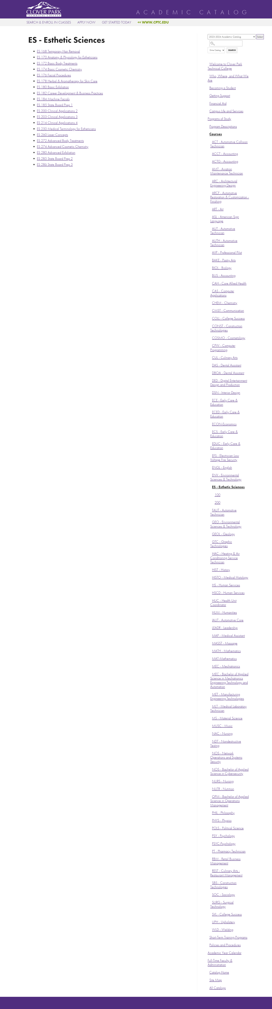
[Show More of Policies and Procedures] (208, 944)
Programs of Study (219, 119)
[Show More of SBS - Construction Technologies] (211, 882)
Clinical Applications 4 (57, 122)
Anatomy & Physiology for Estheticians (67, 57)
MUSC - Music (222, 726)
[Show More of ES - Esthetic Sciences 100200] (211, 486)
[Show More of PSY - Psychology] (211, 835)
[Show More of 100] (214, 494)
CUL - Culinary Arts (225, 357)
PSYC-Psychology (223, 843)
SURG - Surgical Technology (222, 904)
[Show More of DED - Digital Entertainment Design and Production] (211, 380)
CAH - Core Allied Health (229, 283)
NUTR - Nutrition (223, 789)
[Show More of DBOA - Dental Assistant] (211, 372)
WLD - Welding (222, 929)
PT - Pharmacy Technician (229, 851)
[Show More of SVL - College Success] (211, 914)
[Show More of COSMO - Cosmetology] (211, 337)
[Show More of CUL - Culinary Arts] (211, 357)
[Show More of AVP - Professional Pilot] (211, 252)
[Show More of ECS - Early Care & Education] (211, 431)
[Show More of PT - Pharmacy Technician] (211, 851)
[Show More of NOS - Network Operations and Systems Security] (211, 753)
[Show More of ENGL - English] (211, 467)
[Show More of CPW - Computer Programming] (211, 345)
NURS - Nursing (223, 781)
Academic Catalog (193, 12)
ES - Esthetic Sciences (228, 487)
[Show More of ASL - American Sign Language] (211, 216)
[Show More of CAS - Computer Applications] (211, 290)
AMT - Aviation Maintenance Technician (226, 171)
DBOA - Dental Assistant (228, 373)
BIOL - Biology (221, 268)
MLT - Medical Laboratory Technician (228, 708)
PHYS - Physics (221, 820)
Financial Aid (217, 103)
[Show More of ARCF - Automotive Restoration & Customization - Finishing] (211, 192)
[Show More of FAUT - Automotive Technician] (211, 510)
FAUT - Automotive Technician (223, 512)
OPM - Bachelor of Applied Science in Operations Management (229, 800)
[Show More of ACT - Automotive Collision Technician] (211, 141)
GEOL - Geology (223, 534)
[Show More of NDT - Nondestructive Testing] (211, 741)
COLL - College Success (228, 318)
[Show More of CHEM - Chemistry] (211, 302)
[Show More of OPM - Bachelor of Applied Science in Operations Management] (211, 796)
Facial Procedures (54, 75)
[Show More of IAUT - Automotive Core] (211, 620)
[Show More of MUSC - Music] (211, 725)
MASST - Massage (224, 643)
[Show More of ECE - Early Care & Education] (211, 400)
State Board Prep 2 (55, 158)
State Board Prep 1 (55, 105)
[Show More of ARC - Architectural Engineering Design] (211, 181)
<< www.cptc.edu (153, 22)
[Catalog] (232, 36)
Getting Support (219, 95)
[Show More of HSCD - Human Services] (211, 592)
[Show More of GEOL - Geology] (211, 533)
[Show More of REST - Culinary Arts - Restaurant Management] (211, 870)
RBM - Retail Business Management (225, 861)
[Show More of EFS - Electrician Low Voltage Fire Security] (211, 455)
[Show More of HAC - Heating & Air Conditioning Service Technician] (211, 553)
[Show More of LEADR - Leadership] (211, 627)
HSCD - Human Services (228, 593)
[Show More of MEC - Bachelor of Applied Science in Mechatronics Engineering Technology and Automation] (211, 674)
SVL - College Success (227, 914)
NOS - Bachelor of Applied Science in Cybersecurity (229, 771)
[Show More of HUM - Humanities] (211, 612)
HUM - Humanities (224, 612)
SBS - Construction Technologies (223, 885)
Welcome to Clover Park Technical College (225, 66)
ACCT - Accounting (225, 154)
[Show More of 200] (214, 502)
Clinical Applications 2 (57, 111)
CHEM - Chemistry (224, 303)
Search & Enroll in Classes (48, 22)
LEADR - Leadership (225, 628)
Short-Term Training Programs (228, 937)
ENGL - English (222, 467)
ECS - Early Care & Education (224, 434)
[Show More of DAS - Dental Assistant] (211, 365)
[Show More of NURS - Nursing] (211, 781)
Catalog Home (219, 972)
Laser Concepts (52, 134)
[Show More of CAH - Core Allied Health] (211, 283)
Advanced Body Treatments (60, 140)
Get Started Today (116, 22)
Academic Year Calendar (224, 953)
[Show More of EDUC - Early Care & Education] (211, 443)
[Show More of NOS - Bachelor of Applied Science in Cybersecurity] (211, 769)
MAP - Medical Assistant (228, 635)
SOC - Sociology (223, 894)
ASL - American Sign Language (224, 219)
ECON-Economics (224, 424)
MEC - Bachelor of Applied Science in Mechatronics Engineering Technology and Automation (229, 680)
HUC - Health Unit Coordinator (223, 602)
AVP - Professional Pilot (227, 252)
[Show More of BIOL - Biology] (211, 267)
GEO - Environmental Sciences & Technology (225, 524)
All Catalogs (217, 988)
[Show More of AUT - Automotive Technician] (211, 228)
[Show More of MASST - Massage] (211, 643)
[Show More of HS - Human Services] (211, 585)
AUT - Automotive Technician (222, 230)
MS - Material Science (227, 718)
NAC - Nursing (222, 733)
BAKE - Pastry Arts (224, 260)
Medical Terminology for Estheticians (66, 128)
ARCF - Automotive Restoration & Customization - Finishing (229, 197)
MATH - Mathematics (226, 651)
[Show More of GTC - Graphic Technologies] (211, 541)
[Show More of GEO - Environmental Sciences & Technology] (211, 521)
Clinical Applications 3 (57, 116)
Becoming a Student (222, 88)
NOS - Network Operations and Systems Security (226, 757)
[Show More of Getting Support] (208, 95)
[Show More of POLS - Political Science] (211, 828)
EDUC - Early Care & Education (225, 445)
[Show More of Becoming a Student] (208, 87)
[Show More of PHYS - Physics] (211, 820)
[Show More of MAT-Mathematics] (211, 658)
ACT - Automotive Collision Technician (229, 144)
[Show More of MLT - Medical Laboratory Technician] (211, 706)
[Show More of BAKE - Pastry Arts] (211, 260)
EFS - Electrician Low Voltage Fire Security (224, 457)
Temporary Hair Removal (58, 51)
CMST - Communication (228, 310)
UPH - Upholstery (223, 922)
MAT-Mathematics (224, 658)
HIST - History (221, 570)
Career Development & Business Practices (70, 93)
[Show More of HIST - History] (211, 569)
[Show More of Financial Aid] (208, 103)
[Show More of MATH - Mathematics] (211, 650)
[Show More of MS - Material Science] (211, 718)
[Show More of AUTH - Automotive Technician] (211, 240)
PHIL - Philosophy (223, 813)
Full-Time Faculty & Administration (220, 962)
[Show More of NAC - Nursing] (211, 733)
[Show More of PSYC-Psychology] (211, 843)
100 (217, 495)
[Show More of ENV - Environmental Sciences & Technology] (211, 475)
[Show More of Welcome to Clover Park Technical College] (208, 63)
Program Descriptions (223, 126)
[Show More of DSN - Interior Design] (211, 392)
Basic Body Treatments (57, 63)
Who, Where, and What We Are (228, 78)
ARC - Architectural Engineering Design (223, 183)
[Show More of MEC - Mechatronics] (211, 666)
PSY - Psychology (223, 836)
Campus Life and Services (226, 111)
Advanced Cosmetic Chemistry (62, 146)
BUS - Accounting (223, 275)
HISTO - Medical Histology (230, 577)
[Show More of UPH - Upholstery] (211, 921)
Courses (215, 134)
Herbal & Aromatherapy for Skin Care (67, 81)
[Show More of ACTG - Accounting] (211, 161)
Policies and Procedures (225, 945)
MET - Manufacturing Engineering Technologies (227, 696)
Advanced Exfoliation (56, 152)
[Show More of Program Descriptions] (208, 126)
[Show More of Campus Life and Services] (208, 110)
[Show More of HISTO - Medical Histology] (211, 577)
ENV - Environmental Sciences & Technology (225, 477)
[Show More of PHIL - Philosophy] (211, 812)
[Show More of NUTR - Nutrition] (211, 788)
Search (232, 50)
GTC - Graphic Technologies (221, 544)
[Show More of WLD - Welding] (211, 929)
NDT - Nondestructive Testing (225, 743)
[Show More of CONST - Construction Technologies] (211, 325)
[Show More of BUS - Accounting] (211, 275)
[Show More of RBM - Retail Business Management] (211, 858)
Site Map (215, 980)
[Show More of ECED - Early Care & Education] (211, 412)
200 (217, 502)
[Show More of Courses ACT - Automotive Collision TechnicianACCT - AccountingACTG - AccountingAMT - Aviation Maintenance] (208, 133)
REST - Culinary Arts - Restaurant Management (226, 873)
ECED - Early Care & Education (225, 414)
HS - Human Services (226, 585)
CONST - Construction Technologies (226, 328)
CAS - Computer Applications (222, 293)
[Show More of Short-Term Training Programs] (208, 937)
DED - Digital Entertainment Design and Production (228, 382)
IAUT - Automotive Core (227, 620)
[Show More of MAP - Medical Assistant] (211, 635)
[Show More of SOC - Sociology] (211, 894)
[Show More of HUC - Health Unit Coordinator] (211, 600)
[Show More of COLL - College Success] (211, 318)
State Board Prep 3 (55, 164)
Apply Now (86, 22)
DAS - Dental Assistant (226, 365)
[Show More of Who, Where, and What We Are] (208, 75)
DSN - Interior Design (226, 392)
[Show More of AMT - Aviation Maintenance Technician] (211, 169)
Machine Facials (53, 99)
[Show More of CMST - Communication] (211, 310)
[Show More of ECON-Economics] (211, 424)
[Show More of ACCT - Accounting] (211, 153)
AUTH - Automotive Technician (223, 242)
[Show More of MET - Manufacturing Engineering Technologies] (211, 694)
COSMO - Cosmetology (228, 338)
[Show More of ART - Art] (211, 209)
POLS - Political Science (228, 828)
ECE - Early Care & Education (224, 402)
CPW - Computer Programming (222, 347)
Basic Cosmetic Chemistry (59, 69)
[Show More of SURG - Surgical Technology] (211, 902)
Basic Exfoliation (53, 87)
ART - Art (217, 209)
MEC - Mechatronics (226, 666)
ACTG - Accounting (225, 161)
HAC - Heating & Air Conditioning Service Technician (225, 557)
